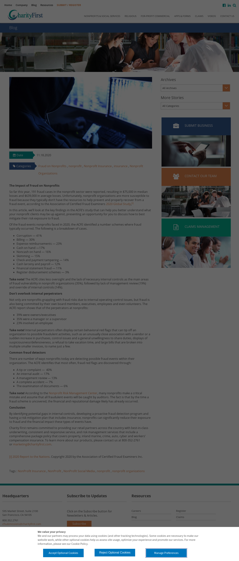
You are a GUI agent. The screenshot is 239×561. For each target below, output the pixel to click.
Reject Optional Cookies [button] (115, 552)
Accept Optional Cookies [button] (63, 553)
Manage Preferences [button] (166, 553)
